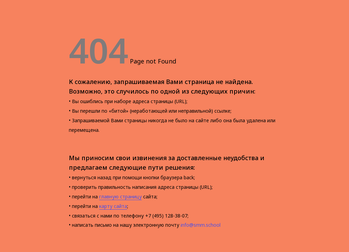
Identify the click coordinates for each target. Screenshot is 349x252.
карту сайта (113, 206)
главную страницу (120, 196)
